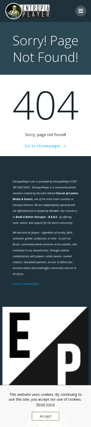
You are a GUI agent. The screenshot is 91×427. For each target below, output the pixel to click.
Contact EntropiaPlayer (26, 284)
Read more (45, 404)
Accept (45, 416)
